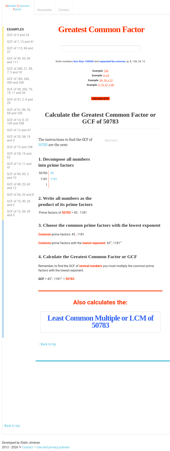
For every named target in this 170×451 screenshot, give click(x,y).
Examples (15, 29)
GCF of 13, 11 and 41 (19, 165)
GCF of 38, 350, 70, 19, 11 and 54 (20, 91)
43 (52, 173)
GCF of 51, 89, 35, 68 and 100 (19, 111)
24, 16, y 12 (106, 80)
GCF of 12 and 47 (19, 130)
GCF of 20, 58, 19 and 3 (18, 138)
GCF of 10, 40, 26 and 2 (18, 203)
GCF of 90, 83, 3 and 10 (18, 176)
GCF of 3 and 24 (18, 35)
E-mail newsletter (161, 10)
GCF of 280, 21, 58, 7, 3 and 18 (20, 70)
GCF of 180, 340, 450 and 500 (18, 80)
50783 (111, 121)
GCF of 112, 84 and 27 (20, 50)
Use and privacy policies (53, 447)
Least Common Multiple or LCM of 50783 (100, 321)
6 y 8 (106, 75)
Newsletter (44, 10)
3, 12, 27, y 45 (106, 84)
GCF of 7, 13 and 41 (20, 42)
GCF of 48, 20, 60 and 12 (18, 186)
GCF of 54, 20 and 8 (20, 195)
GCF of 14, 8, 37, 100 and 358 (18, 121)
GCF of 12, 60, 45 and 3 (18, 213)
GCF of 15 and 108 (19, 147)
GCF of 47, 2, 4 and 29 (20, 101)
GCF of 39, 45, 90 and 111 (18, 60)
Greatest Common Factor (101, 29)
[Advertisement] (19, 278)
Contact (63, 10)
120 (106, 70)
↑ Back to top (47, 344)
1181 (53, 179)
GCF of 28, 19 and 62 (19, 155)
